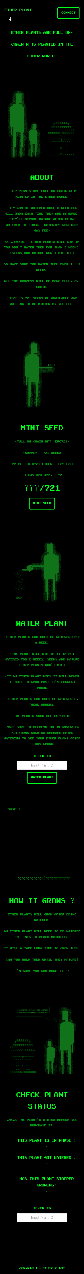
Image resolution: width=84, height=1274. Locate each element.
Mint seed (42, 504)
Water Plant (42, 778)
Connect (68, 13)
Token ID (42, 756)
